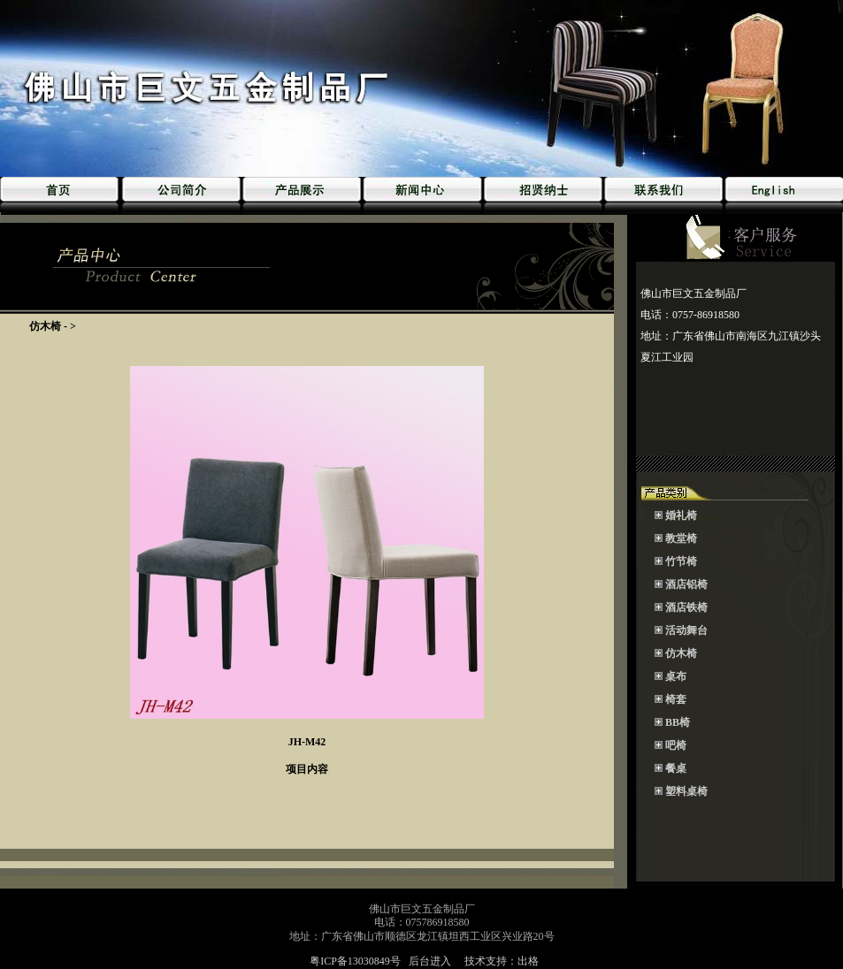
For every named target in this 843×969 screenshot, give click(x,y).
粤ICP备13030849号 (356, 961)
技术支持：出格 (501, 961)
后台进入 (430, 961)
